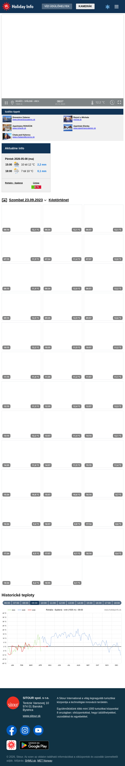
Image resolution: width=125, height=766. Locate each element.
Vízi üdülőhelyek (56, 6)
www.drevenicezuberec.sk (24, 119)
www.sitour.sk (32, 716)
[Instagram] (25, 730)
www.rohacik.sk (19, 128)
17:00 (108, 603)
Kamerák (85, 6)
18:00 (117, 603)
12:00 (62, 603)
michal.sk (77, 119)
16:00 (99, 603)
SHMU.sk (30, 760)
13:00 (71, 603)
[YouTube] (38, 730)
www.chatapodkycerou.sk (24, 137)
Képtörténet (59, 200)
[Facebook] (12, 730)
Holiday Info (15, 4)
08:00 (25, 603)
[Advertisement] (88, 167)
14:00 (80, 603)
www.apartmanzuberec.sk (84, 128)
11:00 (53, 603)
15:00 (89, 603)
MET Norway (44, 760)
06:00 (7, 603)
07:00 (16, 603)
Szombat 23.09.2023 (27, 200)
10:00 (44, 603)
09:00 (34, 603)
